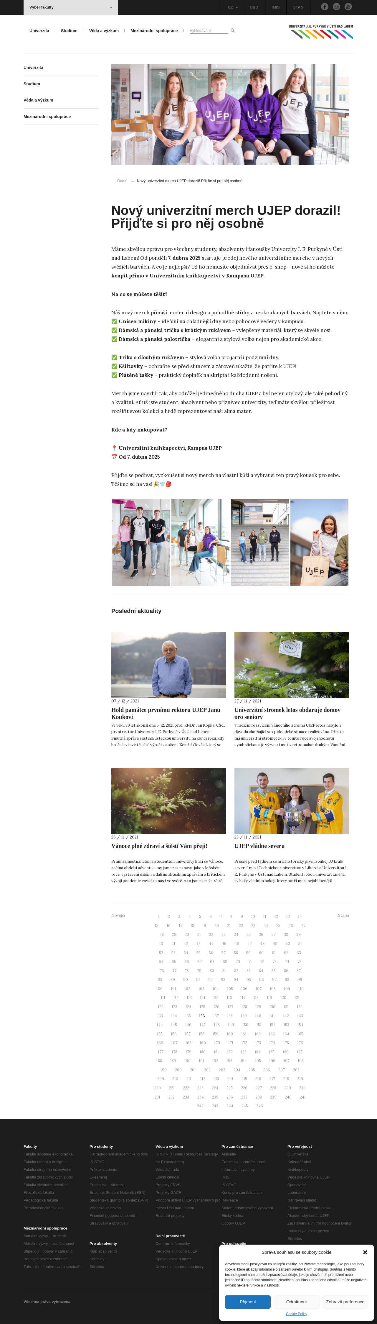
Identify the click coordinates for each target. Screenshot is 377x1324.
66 (186, 961)
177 (160, 1052)
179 (188, 1052)
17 (180, 925)
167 (174, 1042)
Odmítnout (296, 1301)
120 (283, 997)
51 (300, 943)
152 (272, 1024)
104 (216, 988)
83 (249, 970)
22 (241, 925)
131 (286, 1006)
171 (230, 1042)
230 (302, 1088)
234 (200, 1097)
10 (253, 916)
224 (215, 1088)
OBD (254, 7)
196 (272, 1060)
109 (287, 988)
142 (286, 1016)
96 (261, 979)
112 (175, 997)
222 (186, 1088)
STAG (298, 7)
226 (244, 1088)
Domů (122, 181)
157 (188, 1034)
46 (236, 943)
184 (258, 1052)
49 (275, 943)
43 (198, 943)
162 (258, 1034)
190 (187, 1060)
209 (160, 1078)
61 (274, 952)
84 (261, 970)
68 (212, 961)
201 (193, 1070)
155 (160, 1034)
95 (249, 979)
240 (288, 1097)
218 (286, 1078)
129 (258, 1006)
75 (299, 961)
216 (258, 1078)
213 (216, 1078)
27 (303, 925)
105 (230, 988)
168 (188, 1042)
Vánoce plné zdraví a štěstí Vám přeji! (159, 846)
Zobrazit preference (345, 1301)
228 (273, 1088)
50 (288, 943)
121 (297, 997)
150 (245, 1024)
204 (237, 1070)
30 (187, 934)
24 (266, 925)
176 (300, 1042)
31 (199, 934)
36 (261, 934)
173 (258, 1042)
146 (188, 1024)
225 (229, 1088)
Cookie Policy (296, 1314)
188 (159, 1060)
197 (287, 1060)
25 (278, 925)
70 (238, 961)
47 (249, 943)
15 (156, 925)
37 (274, 934)
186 (286, 1052)
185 (272, 1052)
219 (300, 1078)
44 (211, 943)
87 (299, 970)
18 (192, 925)
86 (286, 970)
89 (173, 979)
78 (187, 970)
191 (201, 1060)
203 (222, 1070)
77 (174, 970)
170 (217, 1042)
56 (211, 952)
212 (202, 1078)
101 (173, 988)
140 (258, 1016)
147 (203, 1024)
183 (244, 1052)
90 (185, 979)
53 (173, 952)
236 (229, 1097)
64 (161, 961)
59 (248, 952)
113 (189, 997)
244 (229, 1106)
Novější (118, 915)
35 (249, 934)
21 (229, 925)
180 (203, 1052)
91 (198, 979)
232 (171, 1097)
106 (244, 988)
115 (216, 997)
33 (223, 934)
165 (300, 1034)
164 (286, 1034)
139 (244, 1016)
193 (229, 1060)
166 (160, 1042)
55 (198, 952)
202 (207, 1070)
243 (215, 1106)
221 (172, 1088)
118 (256, 997)
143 (300, 1016)
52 (161, 952)
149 (231, 1024)
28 (162, 934)
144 (160, 1024)
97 (274, 979)
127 (230, 1006)
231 (157, 1097)
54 (186, 952)
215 (244, 1078)
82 (236, 970)
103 (201, 988)
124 (188, 1006)
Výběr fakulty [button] (70, 7)
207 (281, 1070)
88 (160, 979)
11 (264, 916)
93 (223, 979)
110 (301, 988)
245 (245, 1106)
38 (286, 934)
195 (258, 1060)
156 (174, 1034)
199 (164, 1070)
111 (163, 997)
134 (174, 1016)
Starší (343, 915)
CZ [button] (233, 7)
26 (291, 925)
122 (160, 1006)
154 (300, 1024)
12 (276, 916)
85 (274, 970)
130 (272, 1006)
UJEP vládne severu (259, 846)
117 (242, 997)
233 (186, 1097)
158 (201, 1034)
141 (272, 1016)
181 (216, 1052)
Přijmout (248, 1301)
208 (296, 1070)
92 (210, 979)
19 (204, 925)
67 (199, 961)
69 (225, 961)
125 (202, 1006)
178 (174, 1052)
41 (173, 943)
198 (301, 1060)
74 (287, 961)
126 (216, 1006)
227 (259, 1088)
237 (244, 1097)
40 (160, 943)
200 (178, 1070)
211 (188, 1078)
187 (299, 1052)
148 (217, 1024)
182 (230, 1052)
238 (259, 1097)
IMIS (276, 7)
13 (288, 916)
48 (262, 943)
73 (274, 961)
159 (216, 1034)
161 (244, 1034)
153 (286, 1024)
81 (224, 970)
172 (244, 1042)
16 (169, 925)
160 (230, 1034)
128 (244, 1006)
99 (299, 979)
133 (160, 1016)
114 (202, 997)
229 (288, 1088)
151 (259, 1024)
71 (250, 961)
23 (253, 925)
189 (173, 1060)
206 (266, 1070)
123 (174, 1006)
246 (259, 1106)
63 (299, 952)
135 (188, 1016)
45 (224, 943)
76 (162, 970)
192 (215, 1060)
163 (272, 1034)
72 (262, 961)
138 (230, 1016)
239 (273, 1097)
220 (157, 1088)
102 (187, 988)
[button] (365, 1252)
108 (273, 988)
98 (287, 979)
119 (269, 997)
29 (174, 934)
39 (298, 934)
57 (223, 952)
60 (261, 952)
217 (272, 1078)
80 (212, 970)
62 (286, 952)
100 (159, 988)
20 (216, 925)
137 (216, 1016)
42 (185, 943)
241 (303, 1097)
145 (174, 1024)
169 (203, 1042)
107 (259, 988)
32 (211, 934)
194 (244, 1060)
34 (236, 934)
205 (252, 1070)
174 (272, 1042)
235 (215, 1097)
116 (229, 997)
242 (200, 1106)
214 (230, 1078)
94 (236, 979)
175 (286, 1042)
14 (300, 916)
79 (199, 970)
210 (175, 1078)
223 (200, 1088)
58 (236, 952)
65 (174, 961)
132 (299, 1006)
